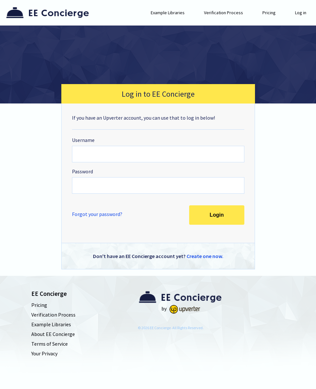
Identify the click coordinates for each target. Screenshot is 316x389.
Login (216, 215)
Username (83, 140)
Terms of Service (49, 343)
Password (82, 171)
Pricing (269, 13)
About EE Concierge (53, 334)
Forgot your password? (97, 214)
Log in (300, 13)
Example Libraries (168, 13)
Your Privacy (44, 353)
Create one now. (205, 256)
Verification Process (223, 13)
